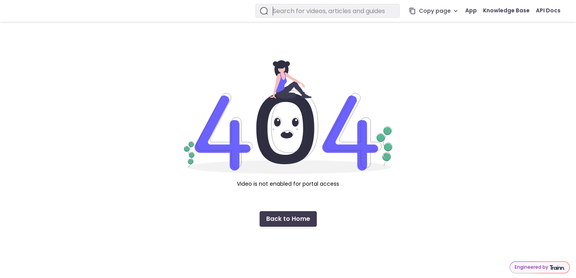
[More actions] (455, 11)
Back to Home (288, 218)
